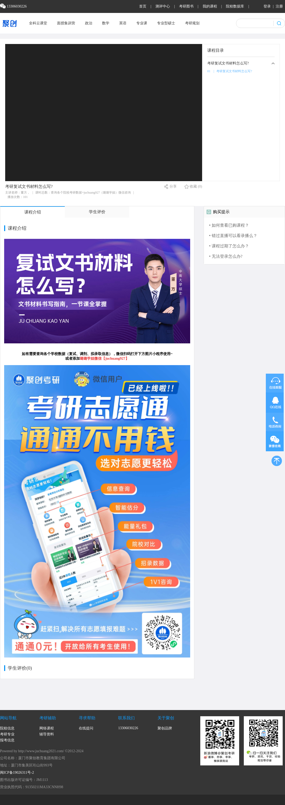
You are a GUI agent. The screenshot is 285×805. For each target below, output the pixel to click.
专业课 (141, 23)
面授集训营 (66, 23)
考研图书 (186, 6)
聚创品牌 (165, 728)
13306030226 (128, 728)
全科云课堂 (38, 23)
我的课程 (210, 6)
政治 (88, 23)
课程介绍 (32, 212)
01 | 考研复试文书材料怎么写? (229, 71)
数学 (105, 23)
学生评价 (97, 212)
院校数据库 (235, 6)
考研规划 (192, 23)
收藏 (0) (196, 186)
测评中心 (162, 6)
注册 (279, 6)
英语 (122, 23)
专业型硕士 (166, 23)
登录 (267, 6)
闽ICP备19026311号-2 (17, 772)
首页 (142, 6)
